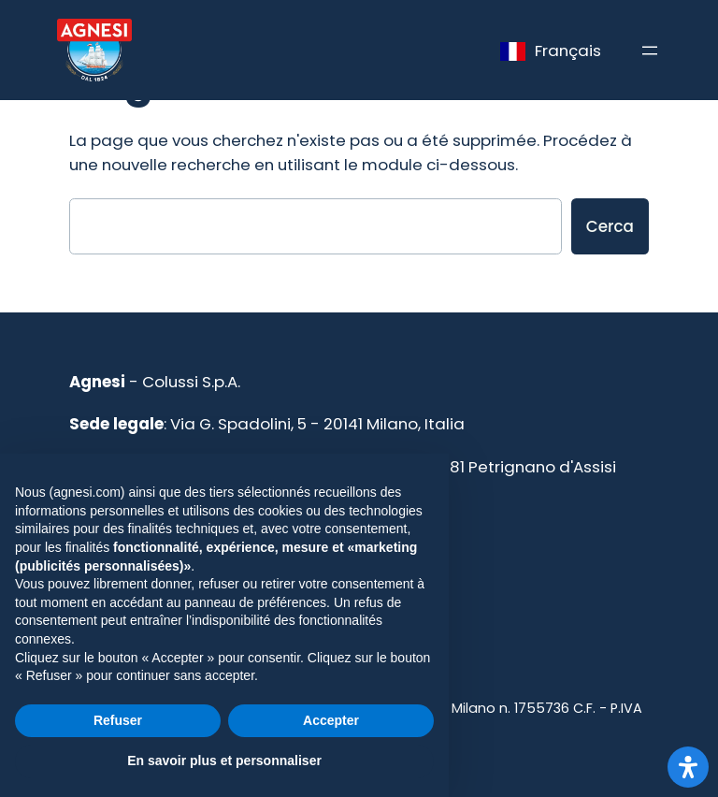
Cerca (610, 226)
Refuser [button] (117, 720)
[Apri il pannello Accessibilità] (688, 767)
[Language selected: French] (550, 50)
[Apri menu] (650, 50)
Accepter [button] (331, 720)
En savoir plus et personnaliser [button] (224, 760)
